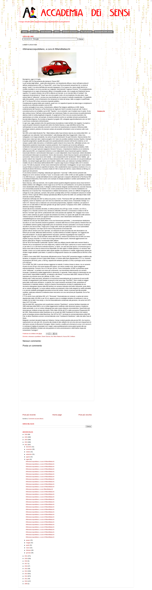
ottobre (28, 452)
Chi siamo (34, 32)
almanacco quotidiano (34, 336)
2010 (26, 581)
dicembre (29, 446)
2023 (26, 442)
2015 (26, 568)
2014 (26, 571)
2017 (26, 563)
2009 (26, 583)
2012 (26, 576)
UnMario (72, 336)
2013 (26, 573)
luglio (27, 459)
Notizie (25, 32)
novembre (29, 449)
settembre (29, 454)
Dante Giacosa (46, 336)
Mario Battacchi (57, 336)
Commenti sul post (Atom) (35, 418)
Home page (57, 415)
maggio (28, 542)
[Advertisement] (57, 407)
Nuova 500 (66, 336)
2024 (26, 439)
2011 (26, 578)
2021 (26, 556)
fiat (52, 336)
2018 (26, 561)
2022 (26, 444)
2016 (26, 566)
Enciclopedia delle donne (103, 32)
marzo (28, 547)
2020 (26, 558)
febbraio (28, 550)
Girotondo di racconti (70, 32)
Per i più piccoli (86, 32)
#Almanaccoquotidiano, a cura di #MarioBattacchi (40, 461)
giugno (28, 540)
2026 (26, 434)
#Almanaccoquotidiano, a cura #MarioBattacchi (39, 489)
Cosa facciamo (46, 32)
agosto (28, 457)
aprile (28, 545)
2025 (26, 437)
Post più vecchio (85, 415)
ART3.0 (56, 32)
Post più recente (29, 415)
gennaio (28, 552)
